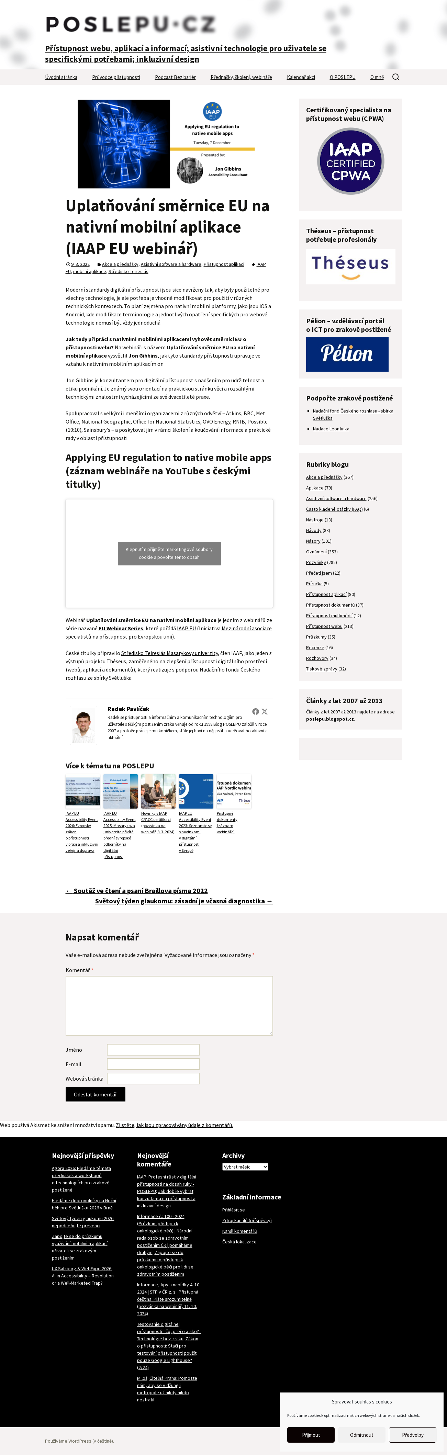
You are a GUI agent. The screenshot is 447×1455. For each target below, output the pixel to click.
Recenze (315, 647)
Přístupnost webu (324, 626)
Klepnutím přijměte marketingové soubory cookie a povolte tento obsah (169, 553)
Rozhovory (317, 658)
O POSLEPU (343, 77)
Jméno (74, 1049)
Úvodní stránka (61, 77)
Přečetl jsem (319, 573)
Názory (313, 541)
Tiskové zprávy (321, 669)
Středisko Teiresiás (128, 271)
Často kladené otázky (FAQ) (334, 509)
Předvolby (413, 1435)
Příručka (314, 583)
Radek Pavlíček (128, 709)
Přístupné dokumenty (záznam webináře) (227, 822)
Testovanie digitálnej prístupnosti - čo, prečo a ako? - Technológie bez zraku (169, 1331)
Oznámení (316, 552)
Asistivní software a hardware (171, 264)
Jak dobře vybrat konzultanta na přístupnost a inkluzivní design (166, 1198)
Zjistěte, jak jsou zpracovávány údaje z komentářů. (174, 1124)
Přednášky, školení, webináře (241, 77)
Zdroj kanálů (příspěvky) (247, 1220)
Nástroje (315, 520)
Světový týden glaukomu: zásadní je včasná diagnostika (184, 900)
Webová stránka (84, 1078)
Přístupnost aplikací (224, 264)
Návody (314, 530)
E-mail (73, 1064)
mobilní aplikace (89, 271)
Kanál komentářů (239, 1231)
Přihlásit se (233, 1210)
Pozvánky (316, 562)
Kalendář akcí (301, 77)
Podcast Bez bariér (175, 77)
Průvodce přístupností (116, 77)
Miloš (142, 1378)
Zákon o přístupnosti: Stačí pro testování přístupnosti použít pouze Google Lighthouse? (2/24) (167, 1353)
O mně (377, 77)
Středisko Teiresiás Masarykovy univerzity (169, 653)
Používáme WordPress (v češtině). (79, 1441)
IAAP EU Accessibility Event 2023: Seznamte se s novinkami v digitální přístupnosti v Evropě (195, 832)
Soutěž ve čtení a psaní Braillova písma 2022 (137, 890)
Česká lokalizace (239, 1242)
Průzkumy (316, 637)
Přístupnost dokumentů (330, 605)
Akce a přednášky (120, 264)
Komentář (79, 970)
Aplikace (315, 488)
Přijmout (311, 1435)
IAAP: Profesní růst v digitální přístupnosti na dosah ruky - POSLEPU (166, 1184)
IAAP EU (186, 628)
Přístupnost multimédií (329, 615)
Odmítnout (361, 1435)
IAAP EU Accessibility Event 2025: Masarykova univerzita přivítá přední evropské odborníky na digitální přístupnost (119, 835)
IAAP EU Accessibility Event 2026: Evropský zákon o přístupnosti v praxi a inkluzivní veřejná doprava (82, 832)
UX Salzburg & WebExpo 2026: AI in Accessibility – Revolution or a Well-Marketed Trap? (83, 1275)
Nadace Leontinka (331, 429)
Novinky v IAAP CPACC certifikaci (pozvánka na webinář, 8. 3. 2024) (158, 822)
